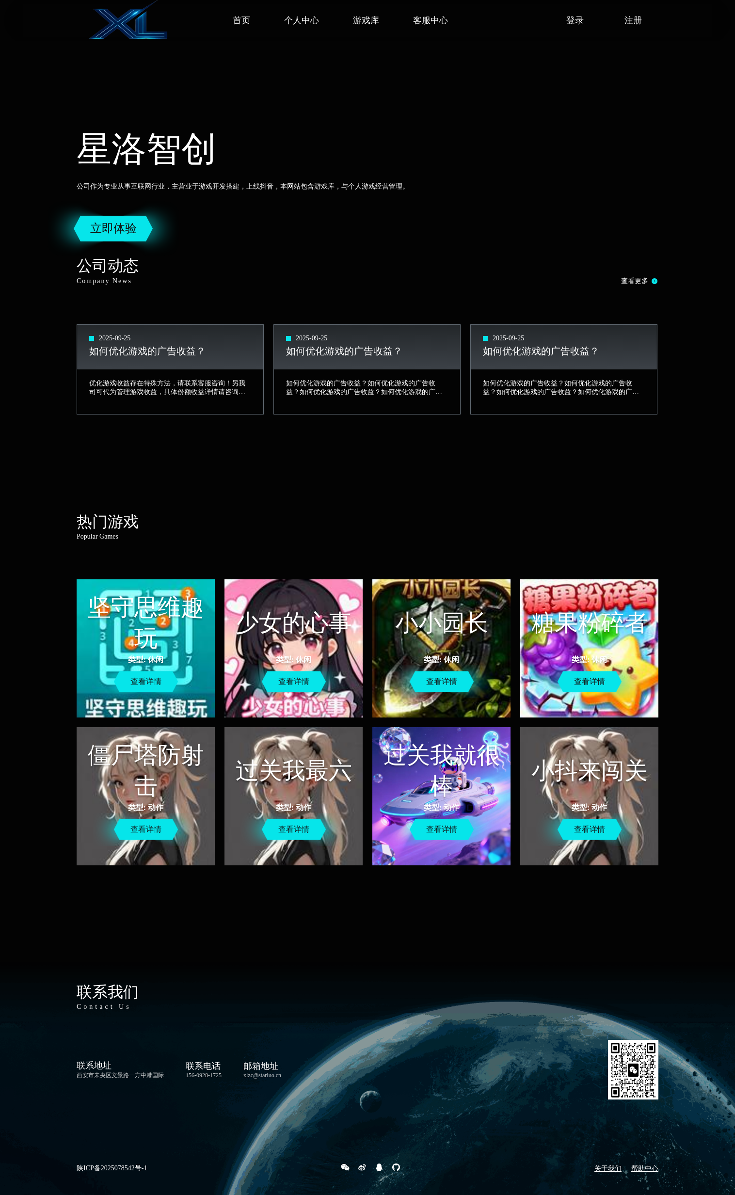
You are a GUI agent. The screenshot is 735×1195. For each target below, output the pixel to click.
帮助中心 (644, 1168)
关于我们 (608, 1168)
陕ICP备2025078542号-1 (112, 1168)
